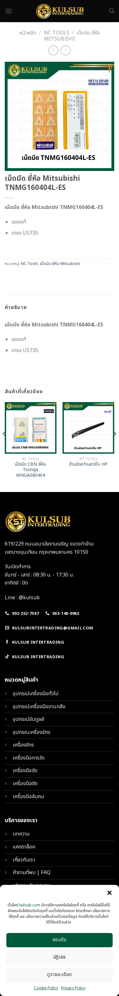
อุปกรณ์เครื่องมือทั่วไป (35, 693)
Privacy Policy (73, 988)
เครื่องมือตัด (25, 783)
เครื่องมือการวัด (28, 758)
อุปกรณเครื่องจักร (31, 732)
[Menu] (8, 11)
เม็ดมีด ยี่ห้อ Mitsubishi (60, 264)
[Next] (114, 446)
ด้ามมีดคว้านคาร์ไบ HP (88, 465)
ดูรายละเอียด (59, 974)
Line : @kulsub (22, 598)
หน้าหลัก (27, 33)
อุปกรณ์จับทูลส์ (28, 719)
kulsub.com (29, 905)
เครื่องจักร (23, 745)
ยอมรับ (59, 939)
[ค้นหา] (111, 11)
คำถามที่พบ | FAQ (31, 872)
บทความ (21, 834)
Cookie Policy (46, 988)
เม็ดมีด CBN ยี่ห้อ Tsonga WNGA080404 (30, 470)
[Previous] (4, 446)
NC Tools (56, 33)
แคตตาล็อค (24, 847)
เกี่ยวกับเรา (24, 860)
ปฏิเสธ (59, 957)
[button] (109, 893)
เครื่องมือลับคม (28, 796)
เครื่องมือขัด (25, 770)
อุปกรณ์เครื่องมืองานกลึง (39, 706)
